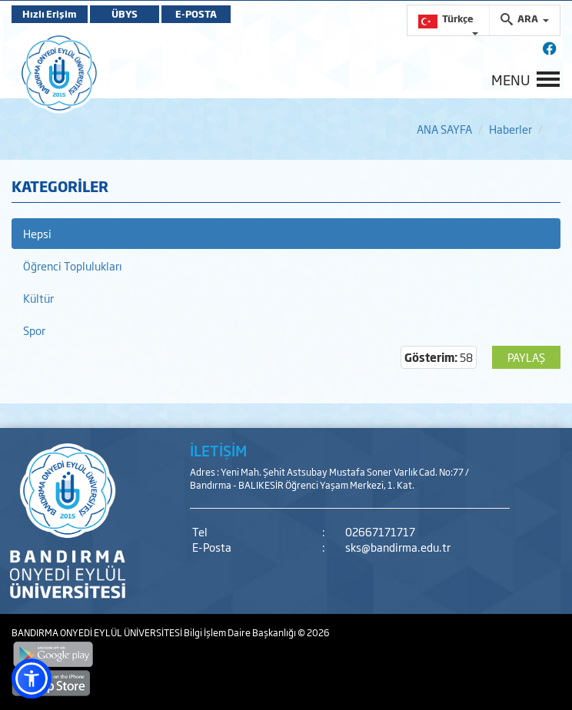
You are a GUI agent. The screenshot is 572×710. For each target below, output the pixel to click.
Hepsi (37, 233)
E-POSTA (196, 14)
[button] (31, 678)
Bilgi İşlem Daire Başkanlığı (241, 632)
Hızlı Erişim (49, 14)
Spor (34, 330)
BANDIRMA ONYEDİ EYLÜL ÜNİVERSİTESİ (98, 632)
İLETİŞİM (218, 450)
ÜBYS (124, 14)
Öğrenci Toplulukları (72, 265)
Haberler (510, 129)
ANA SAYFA (444, 129)
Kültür (38, 298)
